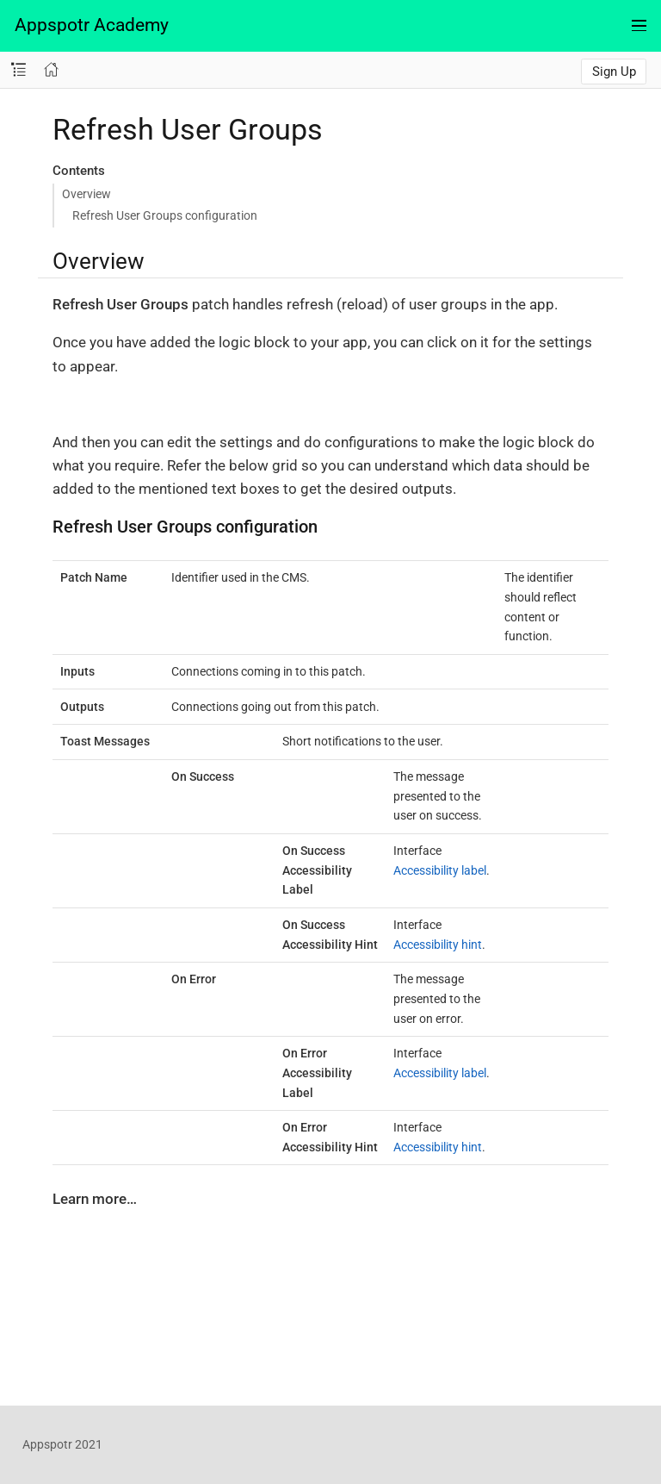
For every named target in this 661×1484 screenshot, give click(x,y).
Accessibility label (439, 870)
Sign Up (614, 71)
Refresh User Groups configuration (164, 215)
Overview (86, 194)
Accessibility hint (437, 944)
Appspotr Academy (92, 25)
